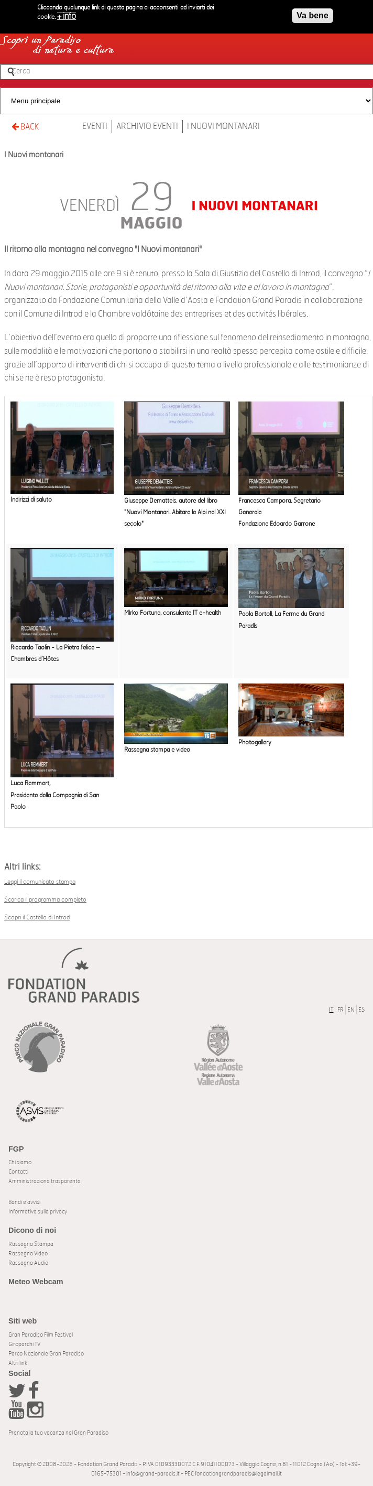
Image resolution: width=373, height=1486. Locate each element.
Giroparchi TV (24, 1344)
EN (351, 1010)
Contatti (18, 1172)
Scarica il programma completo (45, 899)
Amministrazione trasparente (44, 1181)
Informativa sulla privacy (37, 1211)
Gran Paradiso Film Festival (40, 1335)
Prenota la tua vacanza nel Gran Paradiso (58, 1433)
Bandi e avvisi (24, 1202)
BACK (25, 126)
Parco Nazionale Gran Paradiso (46, 1354)
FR (340, 1010)
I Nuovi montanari (223, 126)
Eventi (94, 126)
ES (361, 1010)
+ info (66, 13)
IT (331, 1010)
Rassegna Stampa (30, 1244)
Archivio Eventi (147, 126)
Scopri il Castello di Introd (37, 917)
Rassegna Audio (28, 1263)
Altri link (17, 1363)
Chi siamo (19, 1162)
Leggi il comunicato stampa (39, 881)
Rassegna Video (28, 1253)
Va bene (312, 12)
